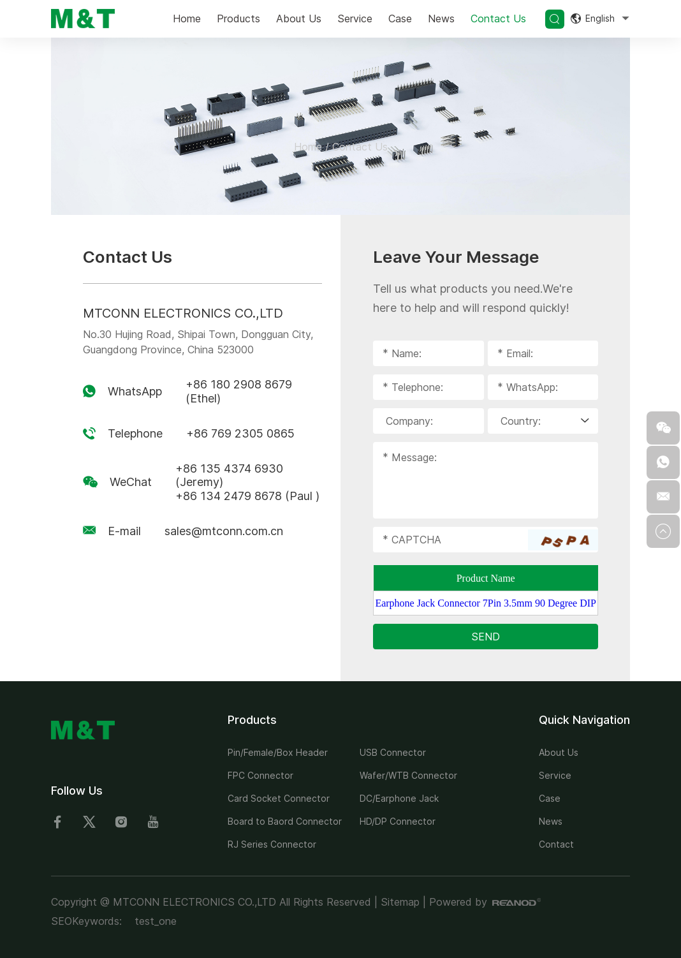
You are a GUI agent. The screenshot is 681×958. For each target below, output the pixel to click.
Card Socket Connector (279, 798)
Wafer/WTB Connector (408, 775)
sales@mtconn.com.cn (224, 531)
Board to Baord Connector (285, 821)
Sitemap (400, 901)
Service (354, 18)
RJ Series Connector (272, 844)
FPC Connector (260, 775)
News (441, 18)
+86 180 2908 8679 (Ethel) (239, 391)
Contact (556, 844)
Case (400, 18)
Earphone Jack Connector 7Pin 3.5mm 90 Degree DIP (485, 603)
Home (187, 18)
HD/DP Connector (398, 821)
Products (238, 18)
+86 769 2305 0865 (240, 433)
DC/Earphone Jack (399, 798)
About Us (298, 18)
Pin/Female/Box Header (278, 752)
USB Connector (393, 752)
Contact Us (498, 18)
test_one (156, 921)
